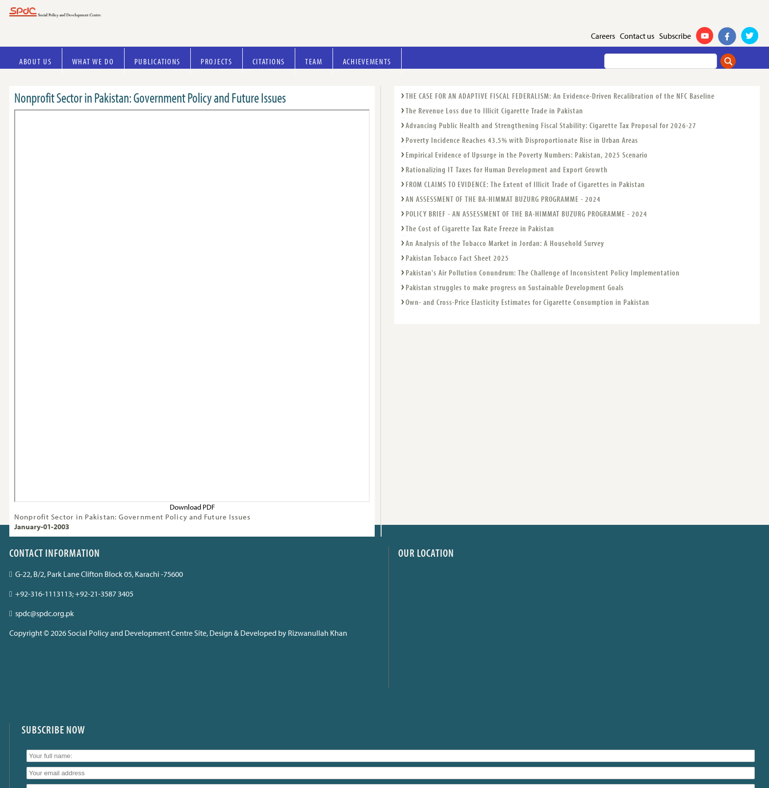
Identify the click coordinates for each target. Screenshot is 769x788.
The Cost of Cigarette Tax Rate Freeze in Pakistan (480, 228)
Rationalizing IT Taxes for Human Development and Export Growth (507, 169)
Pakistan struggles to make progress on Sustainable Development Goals (515, 287)
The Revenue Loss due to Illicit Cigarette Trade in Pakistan (494, 110)
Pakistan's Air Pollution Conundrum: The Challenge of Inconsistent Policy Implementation (543, 272)
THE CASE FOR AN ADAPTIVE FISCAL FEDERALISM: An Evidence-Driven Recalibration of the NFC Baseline (560, 96)
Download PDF (192, 507)
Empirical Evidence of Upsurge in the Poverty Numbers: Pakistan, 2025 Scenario (527, 155)
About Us (35, 61)
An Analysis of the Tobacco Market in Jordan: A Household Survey (505, 243)
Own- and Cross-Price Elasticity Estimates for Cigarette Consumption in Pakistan (527, 302)
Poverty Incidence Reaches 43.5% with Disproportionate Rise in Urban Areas (522, 140)
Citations (269, 61)
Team (314, 61)
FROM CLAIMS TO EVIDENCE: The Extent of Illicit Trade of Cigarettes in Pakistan (525, 184)
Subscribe (675, 36)
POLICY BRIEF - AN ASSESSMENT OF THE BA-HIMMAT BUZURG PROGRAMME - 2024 (526, 213)
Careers (603, 36)
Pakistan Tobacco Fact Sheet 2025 (457, 258)
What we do (93, 61)
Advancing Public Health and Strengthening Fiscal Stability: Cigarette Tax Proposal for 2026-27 (551, 125)
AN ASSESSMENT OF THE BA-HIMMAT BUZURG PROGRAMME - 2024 (503, 199)
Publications (157, 61)
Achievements (367, 61)
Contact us (637, 36)
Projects (216, 61)
